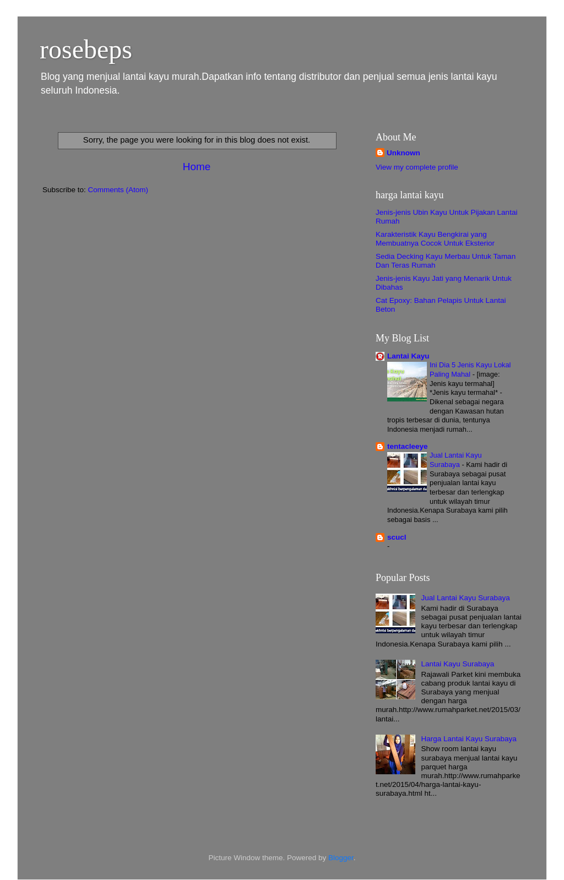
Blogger (341, 858)
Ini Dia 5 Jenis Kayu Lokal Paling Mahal (470, 369)
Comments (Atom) (118, 190)
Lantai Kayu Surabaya (457, 664)
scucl (396, 537)
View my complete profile (417, 167)
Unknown (403, 153)
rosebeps (86, 49)
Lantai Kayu (408, 356)
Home (196, 166)
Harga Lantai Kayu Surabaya (468, 739)
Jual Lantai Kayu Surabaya (456, 460)
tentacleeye (407, 446)
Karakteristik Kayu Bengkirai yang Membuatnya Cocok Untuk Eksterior (435, 238)
